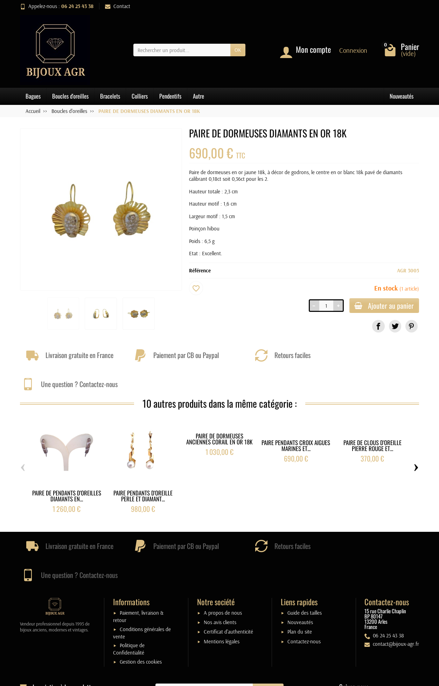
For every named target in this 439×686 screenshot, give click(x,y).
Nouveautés (401, 96)
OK (238, 50)
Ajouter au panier (382, 306)
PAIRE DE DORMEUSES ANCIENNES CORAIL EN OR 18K (219, 411)
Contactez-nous (304, 587)
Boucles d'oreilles (70, 96)
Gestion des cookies (141, 607)
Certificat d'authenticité (228, 577)
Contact (117, 6)
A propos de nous (223, 558)
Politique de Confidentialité (129, 595)
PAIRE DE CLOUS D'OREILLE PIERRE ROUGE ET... (372, 418)
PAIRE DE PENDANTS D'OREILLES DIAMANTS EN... (66, 469)
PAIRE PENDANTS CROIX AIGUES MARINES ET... (296, 418)
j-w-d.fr (254, 677)
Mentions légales (221, 587)
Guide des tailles (304, 558)
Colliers (140, 96)
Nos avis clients (220, 568)
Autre (198, 96)
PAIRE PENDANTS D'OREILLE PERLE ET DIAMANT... (143, 469)
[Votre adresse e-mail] (204, 635)
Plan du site (299, 577)
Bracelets (110, 96)
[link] (378, 327)
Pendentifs (170, 96)
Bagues (33, 96)
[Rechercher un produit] (181, 50)
